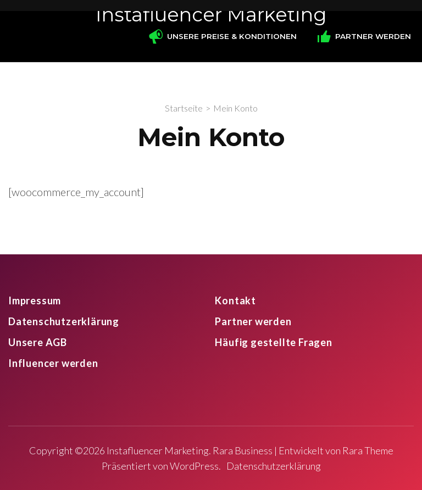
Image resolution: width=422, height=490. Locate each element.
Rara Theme (367, 450)
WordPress (194, 466)
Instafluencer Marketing (211, 14)
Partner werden (253, 321)
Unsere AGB (37, 342)
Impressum (34, 300)
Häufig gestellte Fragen (273, 342)
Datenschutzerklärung (63, 321)
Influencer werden (53, 363)
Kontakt (235, 300)
